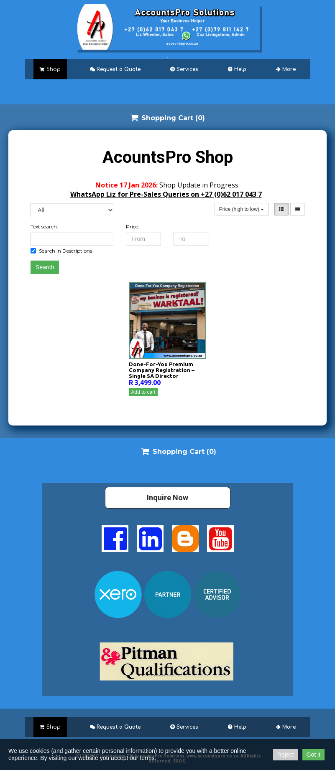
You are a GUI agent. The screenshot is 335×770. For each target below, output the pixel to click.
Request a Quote (115, 69)
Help (237, 69)
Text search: (44, 226)
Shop (50, 69)
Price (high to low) (241, 209)
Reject (285, 754)
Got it (313, 754)
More (286, 69)
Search (45, 267)
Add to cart (143, 392)
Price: (132, 226)
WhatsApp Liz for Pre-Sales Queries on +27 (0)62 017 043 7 (166, 194)
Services (184, 69)
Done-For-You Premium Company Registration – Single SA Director (161, 370)
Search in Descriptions (61, 251)
